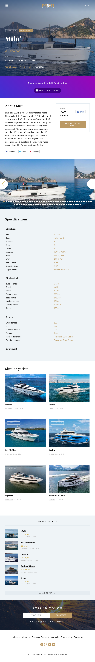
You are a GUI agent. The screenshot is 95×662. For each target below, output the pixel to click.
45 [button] (29, 204)
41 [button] (19, 204)
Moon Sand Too (57, 495)
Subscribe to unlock (48, 90)
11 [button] (27, 201)
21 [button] (51, 201)
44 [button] (26, 204)
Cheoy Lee (8, 454)
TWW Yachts (64, 113)
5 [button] (13, 201)
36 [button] (86, 201)
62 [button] (69, 204)
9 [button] (23, 201)
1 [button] (4, 201)
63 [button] (71, 204)
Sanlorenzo (8, 409)
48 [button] (36, 204)
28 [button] (67, 201)
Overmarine (9, 500)
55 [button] (52, 204)
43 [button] (24, 204)
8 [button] (20, 201)
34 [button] (81, 201)
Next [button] (91, 184)
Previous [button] (4, 184)
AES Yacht (24, 572)
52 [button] (45, 204)
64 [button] (73, 204)
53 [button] (47, 204)
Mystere (9, 495)
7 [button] (18, 201)
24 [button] (58, 201)
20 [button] (49, 201)
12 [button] (30, 201)
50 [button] (40, 204)
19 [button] (46, 201)
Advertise (17, 637)
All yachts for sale (47, 593)
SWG (23, 531)
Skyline (52, 450)
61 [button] (66, 204)
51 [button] (43, 204)
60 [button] (64, 204)
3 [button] (9, 201)
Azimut (51, 409)
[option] (37, 184)
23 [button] (56, 201)
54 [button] (50, 204)
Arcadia (9, 60)
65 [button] (76, 204)
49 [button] (38, 204)
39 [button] (14, 204)
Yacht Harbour (48, 6)
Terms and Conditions (41, 637)
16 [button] (39, 201)
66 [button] (78, 204)
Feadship (52, 500)
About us (26, 637)
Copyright (55, 637)
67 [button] (80, 204)
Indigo (52, 404)
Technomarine (28, 542)
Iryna (23, 578)
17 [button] (41, 201)
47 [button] (33, 204)
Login (87, 6)
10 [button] (25, 201)
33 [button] (79, 201)
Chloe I (24, 554)
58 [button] (59, 204)
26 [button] (63, 201)
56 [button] (54, 204)
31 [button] (74, 201)
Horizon (51, 454)
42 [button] (21, 204)
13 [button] (32, 201)
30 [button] (72, 201)
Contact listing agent (72, 124)
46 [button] (31, 204)
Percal (8, 404)
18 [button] (44, 201)
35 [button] (84, 201)
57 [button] (57, 204)
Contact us (78, 637)
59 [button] (61, 204)
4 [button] (11, 201)
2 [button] (6, 201)
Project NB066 (27, 566)
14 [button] (34, 201)
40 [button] (17, 204)
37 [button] (89, 201)
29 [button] (70, 201)
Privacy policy (66, 637)
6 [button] (16, 201)
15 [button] (37, 201)
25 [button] (60, 201)
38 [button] (91, 201)
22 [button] (53, 201)
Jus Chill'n (10, 450)
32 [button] (77, 201)
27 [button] (65, 201)
